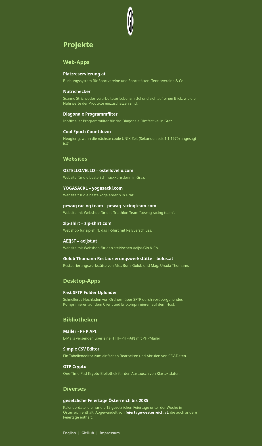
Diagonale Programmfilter (90, 114)
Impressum (110, 432)
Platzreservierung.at (84, 74)
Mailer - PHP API (79, 331)
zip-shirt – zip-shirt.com (87, 223)
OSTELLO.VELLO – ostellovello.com (98, 170)
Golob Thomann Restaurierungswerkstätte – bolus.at (118, 258)
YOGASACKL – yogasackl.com (93, 188)
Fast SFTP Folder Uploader (90, 292)
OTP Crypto (74, 366)
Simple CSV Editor (81, 349)
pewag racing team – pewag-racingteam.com (109, 205)
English (69, 432)
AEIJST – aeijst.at (80, 241)
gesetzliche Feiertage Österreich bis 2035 (105, 400)
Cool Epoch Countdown (87, 131)
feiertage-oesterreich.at (147, 412)
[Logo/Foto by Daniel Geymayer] (131, 21)
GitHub (88, 432)
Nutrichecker (77, 91)
